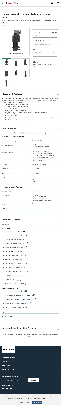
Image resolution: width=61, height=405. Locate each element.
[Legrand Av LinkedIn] (7, 388)
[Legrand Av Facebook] (3, 388)
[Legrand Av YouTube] (11, 388)
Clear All (54, 32)
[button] (2, 3)
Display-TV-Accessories (18, 10)
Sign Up (33, 380)
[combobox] (45, 36)
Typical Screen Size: (39, 41)
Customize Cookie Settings (24, 402)
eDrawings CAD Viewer (9, 316)
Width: (35, 49)
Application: (36, 32)
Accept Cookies (37, 402)
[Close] (58, 397)
